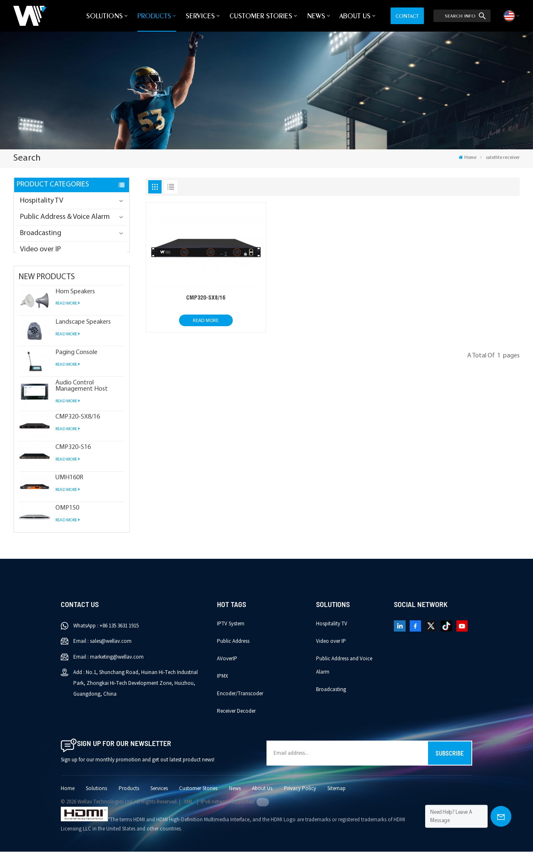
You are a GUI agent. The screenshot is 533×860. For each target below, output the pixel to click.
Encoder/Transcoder (240, 701)
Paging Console (76, 360)
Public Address (233, 649)
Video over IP (40, 249)
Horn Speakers (75, 300)
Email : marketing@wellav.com (108, 665)
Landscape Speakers (83, 330)
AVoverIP (227, 666)
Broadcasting (40, 233)
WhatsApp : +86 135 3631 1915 (106, 633)
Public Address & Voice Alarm (65, 217)
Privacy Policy (300, 796)
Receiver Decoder (236, 719)
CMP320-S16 (73, 456)
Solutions (104, 16)
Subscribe (450, 761)
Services (200, 16)
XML (188, 810)
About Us (355, 16)
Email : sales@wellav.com (102, 649)
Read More (67, 312)
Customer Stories (260, 16)
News (316, 16)
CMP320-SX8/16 (77, 425)
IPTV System (230, 631)
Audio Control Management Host (81, 394)
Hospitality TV (41, 201)
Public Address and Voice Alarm (344, 673)
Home (467, 157)
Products (154, 16)
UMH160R (69, 486)
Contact (407, 15)
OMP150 (67, 516)
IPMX (222, 684)
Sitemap (336, 796)
